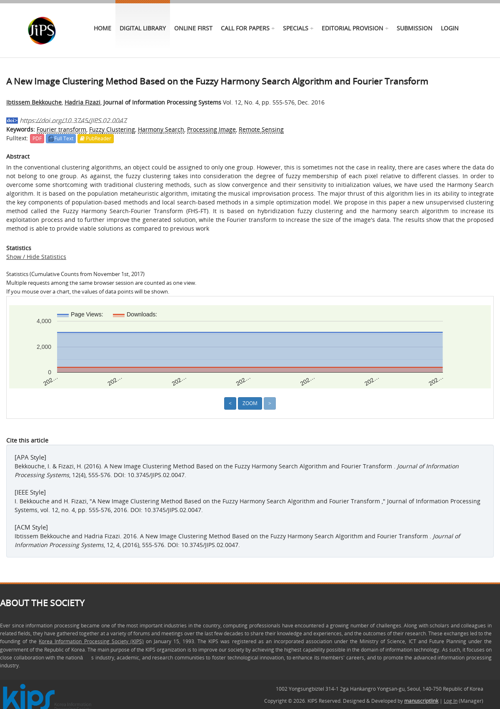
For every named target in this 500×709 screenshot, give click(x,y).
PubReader (95, 138)
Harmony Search (161, 129)
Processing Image (211, 129)
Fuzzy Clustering (112, 129)
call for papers (245, 28)
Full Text (60, 138)
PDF (37, 138)
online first (193, 28)
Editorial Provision (352, 28)
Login (450, 28)
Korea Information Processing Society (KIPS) (91, 641)
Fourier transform (61, 129)
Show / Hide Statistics (36, 257)
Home (102, 28)
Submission (414, 28)
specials (295, 28)
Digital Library (143, 28)
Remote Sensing (261, 129)
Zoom (250, 403)
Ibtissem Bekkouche (34, 102)
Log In (451, 700)
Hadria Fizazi (82, 102)
